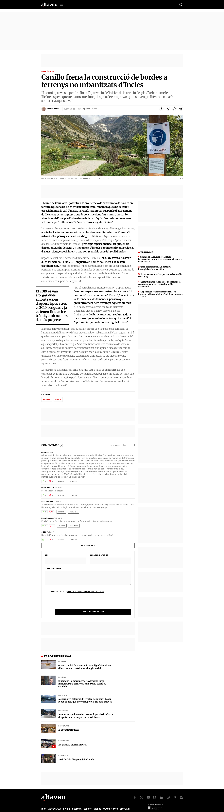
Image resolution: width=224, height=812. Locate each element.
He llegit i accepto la (74, 592)
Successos (63, 705)
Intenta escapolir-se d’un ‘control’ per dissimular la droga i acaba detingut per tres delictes (85, 710)
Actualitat (54, 803)
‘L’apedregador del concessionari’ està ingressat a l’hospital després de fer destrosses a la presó (160, 294)
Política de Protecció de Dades (90, 807)
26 (46, 526)
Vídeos (97, 803)
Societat (62, 656)
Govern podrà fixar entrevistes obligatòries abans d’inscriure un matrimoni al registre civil (84, 661)
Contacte (55, 807)
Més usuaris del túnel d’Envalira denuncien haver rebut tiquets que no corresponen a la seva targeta (85, 694)
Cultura (76, 803)
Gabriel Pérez (53, 109)
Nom (46, 555)
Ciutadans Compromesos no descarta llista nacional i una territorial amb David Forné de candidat (82, 678)
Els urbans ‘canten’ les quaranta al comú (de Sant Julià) (160, 275)
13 (45, 512)
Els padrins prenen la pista (72, 739)
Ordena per (115, 445)
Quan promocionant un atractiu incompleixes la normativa (154, 268)
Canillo (46, 399)
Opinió (66, 803)
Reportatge (63, 720)
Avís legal (135, 807)
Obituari (125, 803)
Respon (61, 481)
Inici (43, 803)
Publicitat (68, 807)
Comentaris (91, 109)
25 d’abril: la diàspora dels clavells (76, 753)
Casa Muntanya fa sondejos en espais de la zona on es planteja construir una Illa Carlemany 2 (159, 284)
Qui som (45, 807)
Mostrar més (88, 545)
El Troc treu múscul (68, 724)
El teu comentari (53, 569)
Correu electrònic (99, 555)
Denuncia (73, 481)
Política (62, 671)
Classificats (110, 803)
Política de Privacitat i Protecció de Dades (85, 592)
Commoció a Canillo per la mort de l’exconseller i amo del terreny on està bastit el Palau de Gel (160, 259)
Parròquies (47, 71)
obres (58, 399)
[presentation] (66, 603)
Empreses (62, 689)
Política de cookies (118, 807)
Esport (88, 803)
